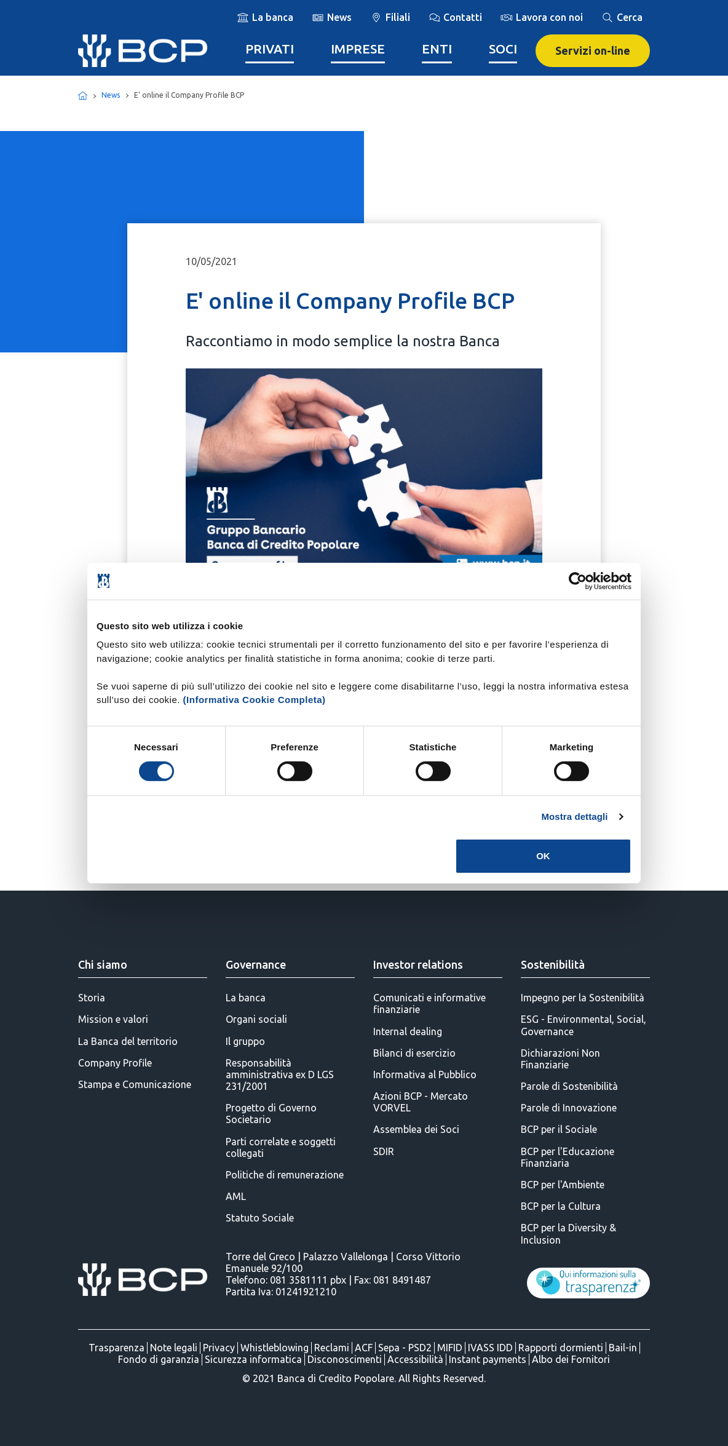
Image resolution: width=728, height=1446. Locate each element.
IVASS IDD (490, 1347)
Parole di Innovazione (569, 1107)
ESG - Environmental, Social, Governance (583, 1025)
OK (543, 856)
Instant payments (487, 1359)
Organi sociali (256, 1019)
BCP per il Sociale (559, 1129)
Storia (91, 997)
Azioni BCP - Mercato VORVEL (420, 1101)
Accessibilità (415, 1359)
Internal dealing (407, 1031)
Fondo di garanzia (158, 1359)
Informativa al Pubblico (425, 1074)
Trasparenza (116, 1347)
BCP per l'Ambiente (562, 1184)
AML (236, 1196)
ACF (364, 1347)
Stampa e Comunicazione (134, 1084)
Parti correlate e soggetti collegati (281, 1147)
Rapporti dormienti (560, 1347)
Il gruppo (245, 1041)
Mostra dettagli (574, 816)
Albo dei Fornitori (571, 1359)
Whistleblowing (274, 1347)
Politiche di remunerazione (285, 1174)
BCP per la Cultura (561, 1206)
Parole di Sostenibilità (569, 1086)
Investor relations (418, 964)
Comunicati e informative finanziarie (429, 1003)
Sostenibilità (553, 964)
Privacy (219, 1347)
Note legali (173, 1347)
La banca (246, 997)
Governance (256, 964)
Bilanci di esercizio (414, 1053)
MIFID (449, 1347)
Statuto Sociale (260, 1217)
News (110, 95)
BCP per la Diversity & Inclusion (568, 1233)
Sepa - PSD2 (405, 1347)
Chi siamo (102, 964)
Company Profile (115, 1062)
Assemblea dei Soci (416, 1129)
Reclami (331, 1347)
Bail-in (623, 1347)
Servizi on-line (592, 50)
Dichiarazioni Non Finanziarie (560, 1058)
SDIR (383, 1151)
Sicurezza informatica (253, 1359)
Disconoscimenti (344, 1359)
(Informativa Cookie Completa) (254, 699)
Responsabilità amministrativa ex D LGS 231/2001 (280, 1074)
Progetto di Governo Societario (271, 1113)
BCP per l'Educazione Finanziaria (567, 1157)
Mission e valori (113, 1019)
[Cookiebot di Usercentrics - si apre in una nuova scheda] (577, 580)
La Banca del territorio (128, 1041)
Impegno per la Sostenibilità (582, 997)
